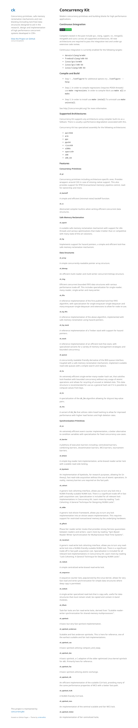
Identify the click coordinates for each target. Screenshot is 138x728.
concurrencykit (17, 711)
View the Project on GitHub (29, 39)
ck (13, 9)
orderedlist (42, 717)
